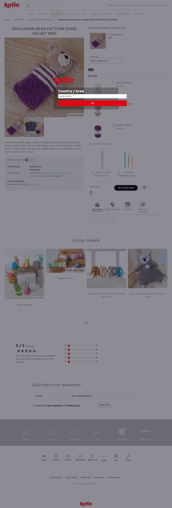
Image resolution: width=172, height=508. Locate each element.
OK (92, 103)
